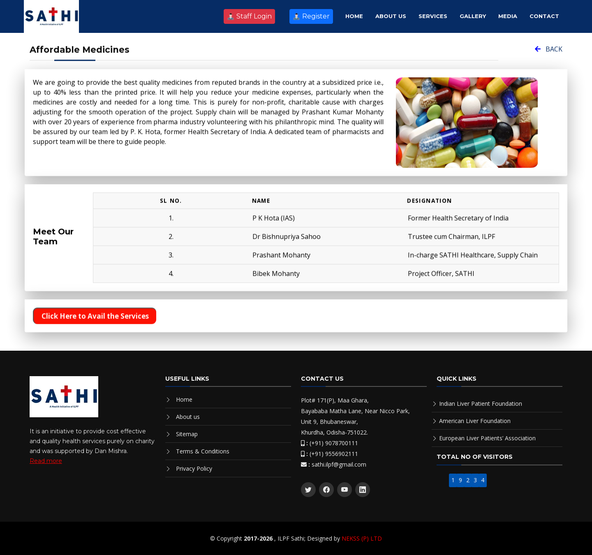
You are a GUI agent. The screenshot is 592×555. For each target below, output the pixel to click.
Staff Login (249, 16)
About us (188, 417)
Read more (46, 461)
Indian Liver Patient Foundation (480, 403)
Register (311, 16)
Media (507, 16)
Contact (544, 16)
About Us (390, 16)
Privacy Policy (194, 468)
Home (354, 16)
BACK (548, 54)
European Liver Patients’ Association (487, 438)
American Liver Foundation (475, 421)
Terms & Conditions (202, 451)
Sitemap (187, 434)
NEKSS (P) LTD (362, 538)
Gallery (473, 16)
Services (433, 16)
